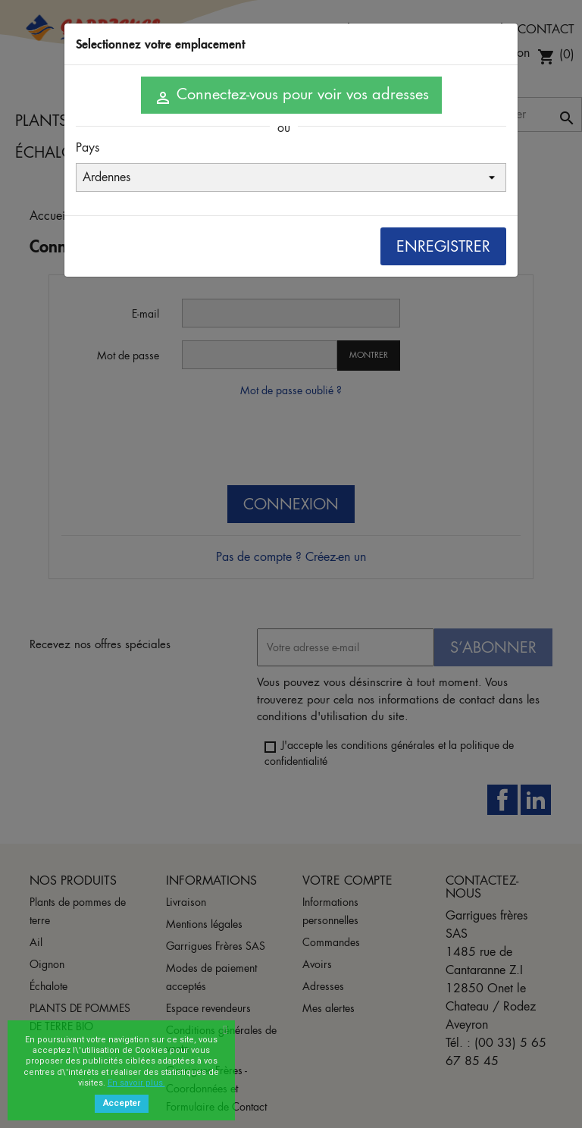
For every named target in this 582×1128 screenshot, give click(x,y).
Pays (87, 147)
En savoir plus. (136, 1083)
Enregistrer (443, 246)
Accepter (121, 1103)
